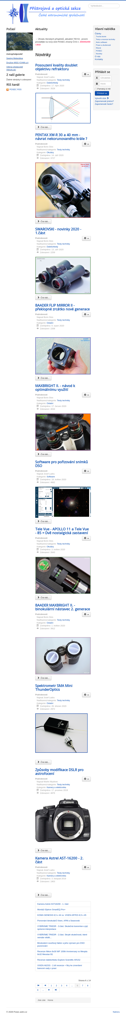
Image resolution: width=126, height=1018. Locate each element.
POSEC (99, 51)
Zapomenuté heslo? (104, 104)
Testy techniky (63, 80)
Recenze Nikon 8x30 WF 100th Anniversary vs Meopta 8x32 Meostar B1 (62, 952)
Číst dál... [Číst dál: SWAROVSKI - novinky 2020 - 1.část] (43, 297)
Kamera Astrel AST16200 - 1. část (52, 904)
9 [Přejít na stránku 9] (37, 990)
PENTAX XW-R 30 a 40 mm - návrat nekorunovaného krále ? (61, 136)
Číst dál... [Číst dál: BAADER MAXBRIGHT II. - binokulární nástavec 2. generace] (43, 678)
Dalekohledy (52, 83)
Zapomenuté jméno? (104, 101)
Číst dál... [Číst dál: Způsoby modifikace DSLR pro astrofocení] (43, 850)
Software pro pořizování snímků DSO (61, 463)
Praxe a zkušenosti (103, 45)
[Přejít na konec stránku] (56, 990)
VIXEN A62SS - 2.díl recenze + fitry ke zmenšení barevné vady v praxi (59, 966)
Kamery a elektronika (56, 787)
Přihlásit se (102, 93)
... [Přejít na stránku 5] (72, 985)
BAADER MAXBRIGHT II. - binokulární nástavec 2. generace (62, 607)
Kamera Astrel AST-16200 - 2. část (59, 860)
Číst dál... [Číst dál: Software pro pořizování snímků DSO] (43, 521)
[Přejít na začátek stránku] (38, 985)
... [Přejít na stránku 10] (43, 990)
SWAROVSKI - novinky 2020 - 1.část (58, 231)
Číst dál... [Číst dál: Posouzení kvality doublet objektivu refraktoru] (43, 127)
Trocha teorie (101, 36)
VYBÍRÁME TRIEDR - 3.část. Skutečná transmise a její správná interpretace (62, 927)
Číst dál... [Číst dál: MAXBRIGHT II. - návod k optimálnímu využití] (43, 454)
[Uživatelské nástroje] (86, 74)
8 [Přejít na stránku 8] (87, 985)
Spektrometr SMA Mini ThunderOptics (53, 687)
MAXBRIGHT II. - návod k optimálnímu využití (55, 387)
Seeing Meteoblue (14, 58)
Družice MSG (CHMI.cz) (17, 62)
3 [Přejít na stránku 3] (61, 985)
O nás (97, 56)
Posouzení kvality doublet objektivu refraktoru (56, 67)
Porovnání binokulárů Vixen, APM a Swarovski (58, 920)
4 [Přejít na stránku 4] (66, 985)
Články (98, 33)
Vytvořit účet (102, 98)
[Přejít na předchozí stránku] (45, 985)
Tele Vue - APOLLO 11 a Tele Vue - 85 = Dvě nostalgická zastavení (62, 531)
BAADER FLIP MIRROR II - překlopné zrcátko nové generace (62, 307)
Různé (98, 48)
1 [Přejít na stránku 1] (51, 985)
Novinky (99, 54)
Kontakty (99, 59)
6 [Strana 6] (77, 985)
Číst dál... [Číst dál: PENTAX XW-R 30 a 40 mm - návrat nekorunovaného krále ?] (43, 221)
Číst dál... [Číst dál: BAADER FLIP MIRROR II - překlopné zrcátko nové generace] (43, 378)
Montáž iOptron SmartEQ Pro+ (51, 909)
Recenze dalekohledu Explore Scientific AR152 (58, 960)
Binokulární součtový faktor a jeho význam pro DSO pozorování (61, 944)
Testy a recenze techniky (105, 39)
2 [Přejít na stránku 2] (56, 985)
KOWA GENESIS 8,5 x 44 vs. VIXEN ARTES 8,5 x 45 (61, 915)
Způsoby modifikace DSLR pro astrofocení (59, 771)
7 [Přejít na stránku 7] (82, 985)
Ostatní (50, 323)
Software (51, 476)
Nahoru (116, 1012)
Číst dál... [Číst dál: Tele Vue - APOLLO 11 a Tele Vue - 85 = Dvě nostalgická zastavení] (43, 597)
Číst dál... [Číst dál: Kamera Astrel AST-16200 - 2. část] (43, 895)
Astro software (101, 42)
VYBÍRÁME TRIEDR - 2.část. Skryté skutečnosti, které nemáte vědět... (62, 936)
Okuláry (50, 152)
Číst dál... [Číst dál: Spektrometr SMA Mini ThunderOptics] (43, 762)
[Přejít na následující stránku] (49, 990)
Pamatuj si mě (103, 89)
